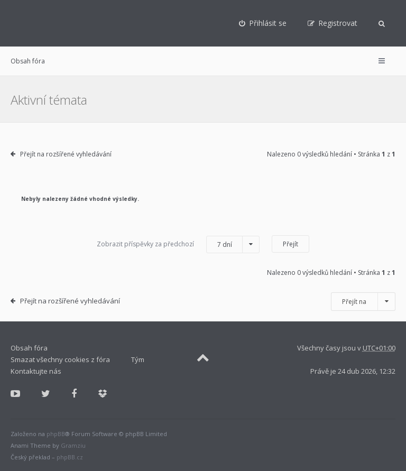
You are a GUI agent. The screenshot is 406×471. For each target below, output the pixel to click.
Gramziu (73, 445)
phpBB (56, 434)
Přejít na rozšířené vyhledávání (66, 154)
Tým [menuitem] (137, 359)
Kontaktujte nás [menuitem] (36, 371)
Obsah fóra (28, 61)
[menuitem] (262, 23)
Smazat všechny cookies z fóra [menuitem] (60, 359)
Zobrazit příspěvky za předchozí (178, 244)
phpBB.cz (70, 457)
